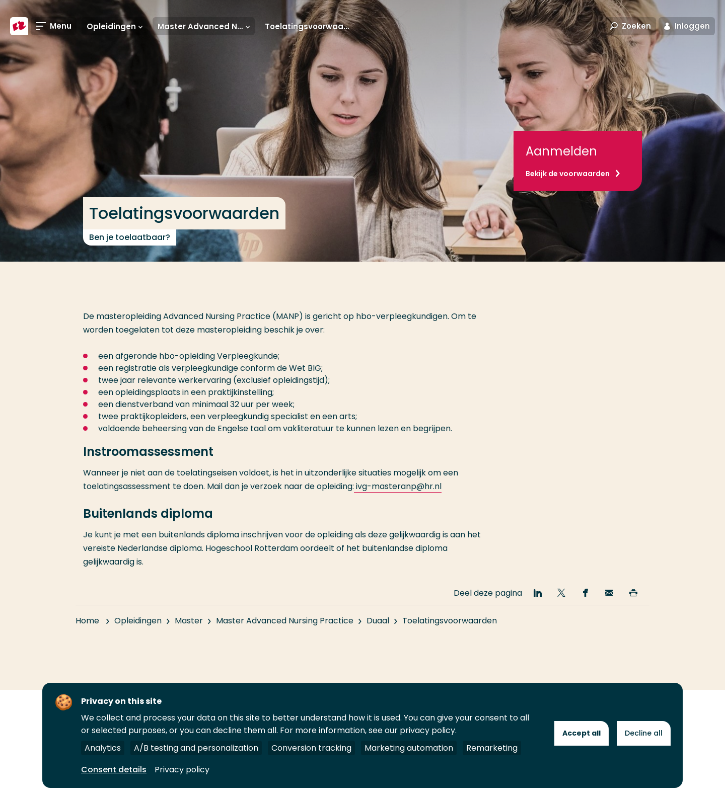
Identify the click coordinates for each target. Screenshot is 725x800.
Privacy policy (182, 769)
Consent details (114, 769)
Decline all (644, 733)
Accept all (581, 733)
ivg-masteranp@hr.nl (398, 486)
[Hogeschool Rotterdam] (19, 26)
